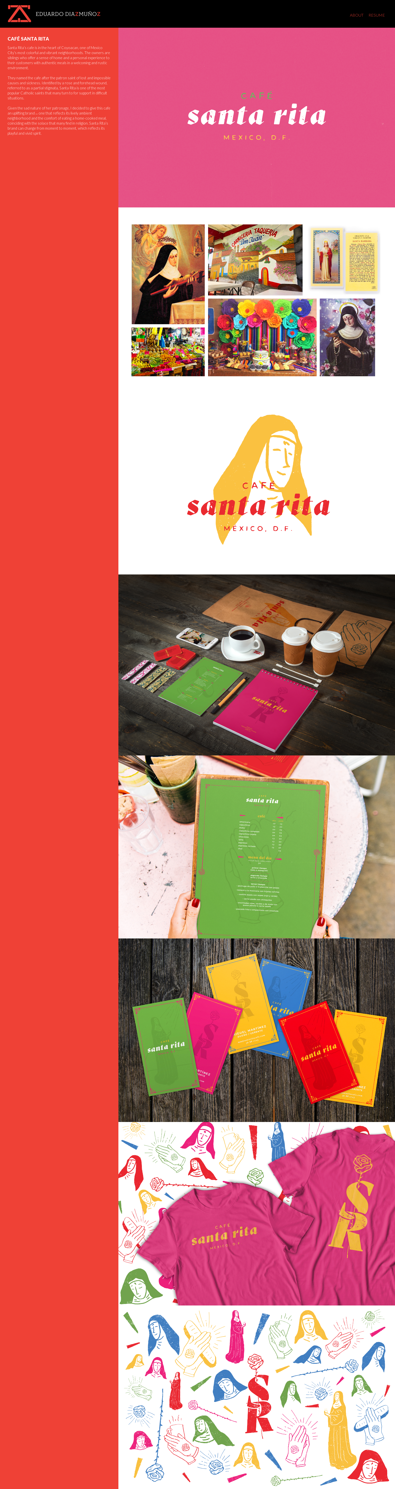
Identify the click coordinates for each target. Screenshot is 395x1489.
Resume (377, 15)
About (357, 15)
